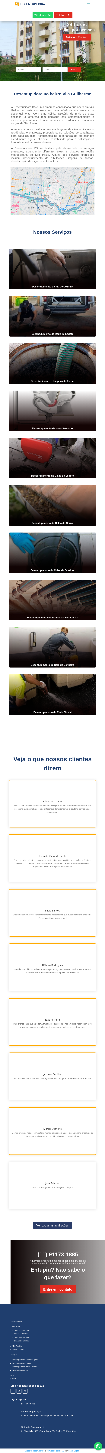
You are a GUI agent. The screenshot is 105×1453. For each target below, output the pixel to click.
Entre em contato (57, 1289)
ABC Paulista (17, 1346)
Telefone (61, 15)
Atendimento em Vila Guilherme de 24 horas (77, 24)
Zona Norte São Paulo (22, 1330)
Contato (13, 1378)
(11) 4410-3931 (29, 1403)
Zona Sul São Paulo (21, 1334)
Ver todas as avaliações (52, 1225)
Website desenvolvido (34, 1450)
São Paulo (16, 1327)
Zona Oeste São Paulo (22, 1341)
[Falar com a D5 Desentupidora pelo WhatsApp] (98, 1446)
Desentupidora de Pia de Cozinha (24, 1367)
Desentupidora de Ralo (20, 1370)
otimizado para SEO (55, 1450)
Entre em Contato (76, 42)
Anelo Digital (73, 1450)
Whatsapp (40, 15)
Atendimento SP (16, 1321)
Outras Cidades (18, 1350)
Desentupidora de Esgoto (21, 1363)
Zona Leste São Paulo (22, 1337)
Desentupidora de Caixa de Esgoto (25, 1360)
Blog (12, 1375)
